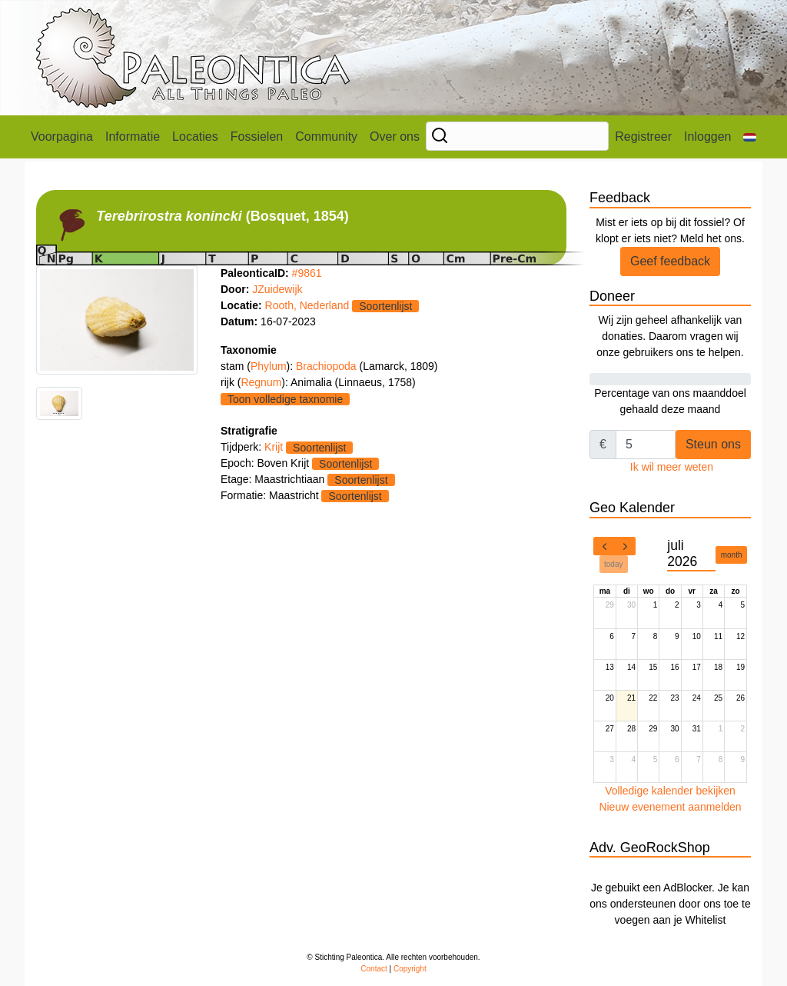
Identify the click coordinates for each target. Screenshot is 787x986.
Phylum (269, 366)
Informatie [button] (132, 136)
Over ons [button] (395, 136)
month (731, 555)
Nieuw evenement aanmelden (670, 807)
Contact (373, 968)
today (613, 564)
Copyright (410, 968)
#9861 (307, 273)
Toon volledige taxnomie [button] (285, 399)
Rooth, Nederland (307, 305)
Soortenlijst (385, 306)
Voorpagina (62, 136)
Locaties (195, 136)
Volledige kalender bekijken (670, 790)
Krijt (273, 447)
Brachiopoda (328, 366)
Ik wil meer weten (671, 467)
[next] (625, 546)
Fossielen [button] (257, 136)
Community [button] (326, 136)
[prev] (604, 546)
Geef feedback (670, 261)
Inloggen (707, 136)
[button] (749, 137)
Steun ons (713, 444)
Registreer (643, 136)
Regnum (261, 382)
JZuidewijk (277, 289)
